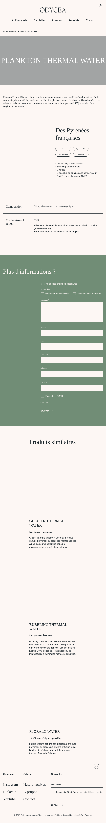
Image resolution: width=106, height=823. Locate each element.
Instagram (10, 784)
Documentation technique (87, 293)
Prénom (44, 327)
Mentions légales (45, 815)
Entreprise (45, 354)
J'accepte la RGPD (54, 396)
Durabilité (39, 20)
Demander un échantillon (55, 293)
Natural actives (34, 784)
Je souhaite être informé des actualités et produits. (79, 792)
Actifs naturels (19, 20)
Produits (13, 31)
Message (45, 300)
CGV (81, 815)
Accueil (5, 31)
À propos (56, 20)
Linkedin (10, 792)
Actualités (73, 20)
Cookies (88, 815)
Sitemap (33, 815)
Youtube (9, 799)
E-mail (44, 382)
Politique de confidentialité (66, 815)
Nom (43, 341)
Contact (90, 20)
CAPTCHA (44, 402)
